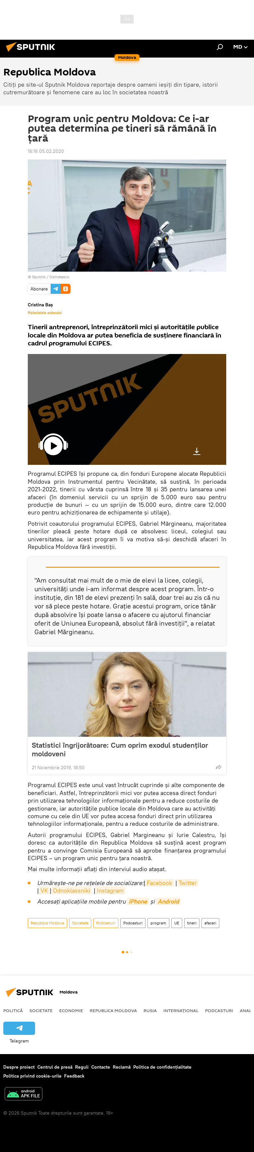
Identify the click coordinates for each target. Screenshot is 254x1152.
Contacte (100, 1067)
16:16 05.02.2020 (46, 151)
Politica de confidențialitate (162, 1067)
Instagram (110, 890)
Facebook (159, 883)
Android (168, 901)
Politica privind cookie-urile (32, 1076)
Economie (71, 1010)
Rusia (150, 1010)
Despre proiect (19, 1067)
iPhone (138, 901)
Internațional (180, 1010)
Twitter (188, 883)
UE (176, 922)
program (158, 922)
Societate (80, 922)
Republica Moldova (47, 922)
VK (44, 890)
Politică (13, 1010)
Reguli (82, 1067)
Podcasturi (105, 922)
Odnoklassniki (71, 890)
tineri (191, 922)
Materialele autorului (45, 312)
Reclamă (122, 1067)
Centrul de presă (54, 1067)
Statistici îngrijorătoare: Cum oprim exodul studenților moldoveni (120, 749)
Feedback (74, 1076)
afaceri (210, 922)
